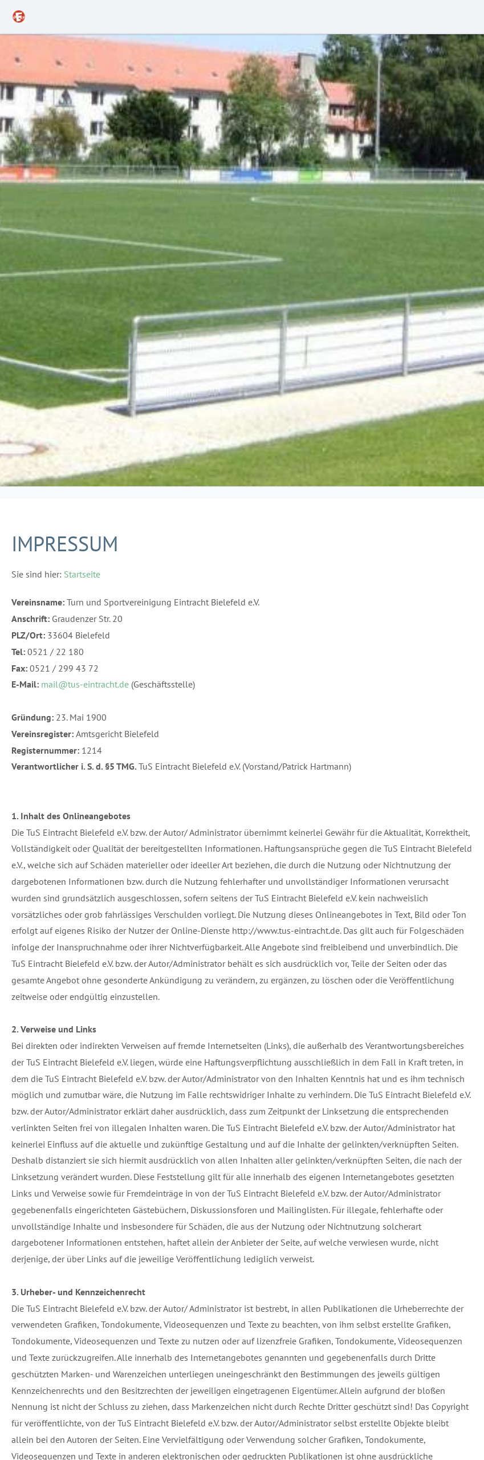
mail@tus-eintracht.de (85, 684)
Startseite (82, 574)
